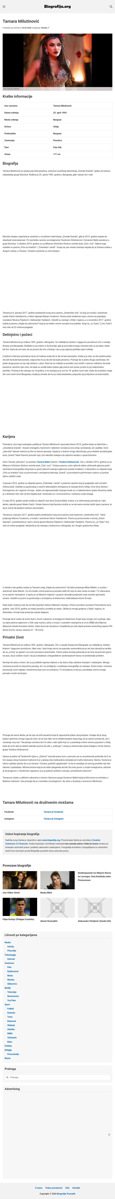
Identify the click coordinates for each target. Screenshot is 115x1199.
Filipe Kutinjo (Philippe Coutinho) (18, 919)
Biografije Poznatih (66, 1193)
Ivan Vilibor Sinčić (11, 892)
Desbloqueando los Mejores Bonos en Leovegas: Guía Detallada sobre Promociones (94, 876)
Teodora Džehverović (69, 462)
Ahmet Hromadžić (49, 921)
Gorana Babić (43, 462)
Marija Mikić (46, 892)
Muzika (44, 28)
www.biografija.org (51, 840)
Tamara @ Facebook (53, 812)
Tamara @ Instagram (53, 819)
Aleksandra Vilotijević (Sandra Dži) (94, 921)
